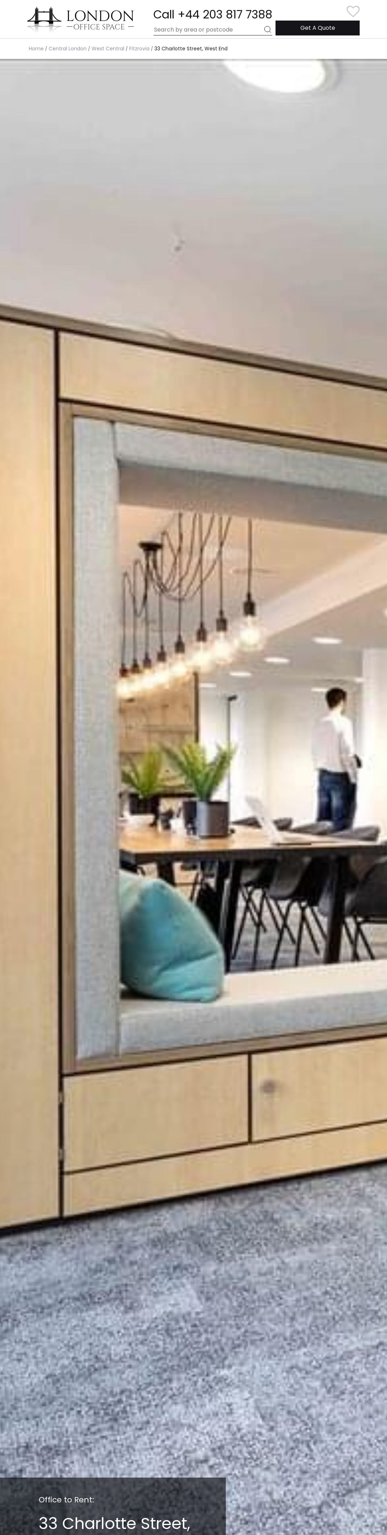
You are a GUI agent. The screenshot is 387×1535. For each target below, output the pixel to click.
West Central (108, 48)
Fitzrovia (139, 48)
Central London (68, 48)
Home (36, 48)
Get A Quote (317, 28)
